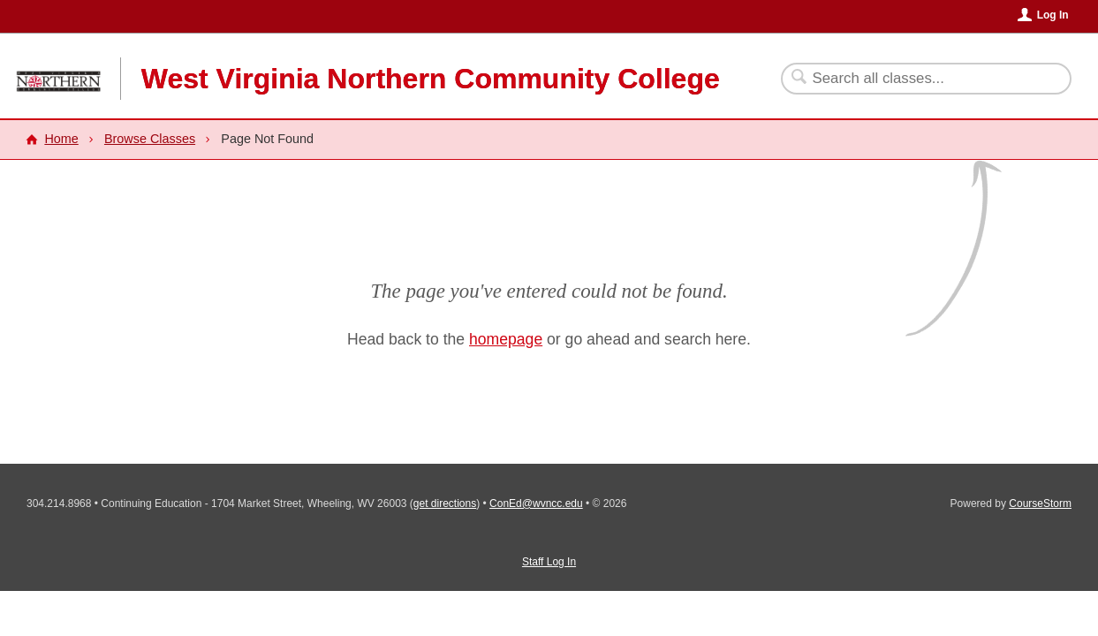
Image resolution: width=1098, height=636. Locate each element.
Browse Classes (149, 139)
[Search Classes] (916, 78)
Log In (1053, 15)
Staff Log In (549, 562)
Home (61, 139)
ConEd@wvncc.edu (536, 503)
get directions (444, 503)
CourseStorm (1040, 503)
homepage (505, 339)
